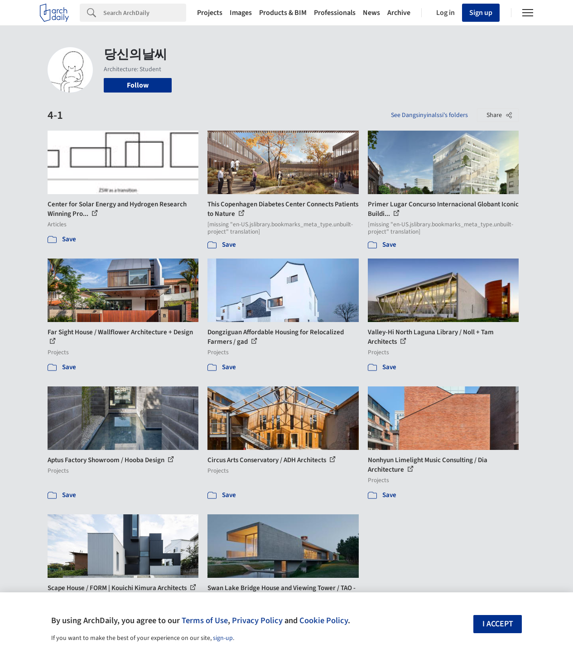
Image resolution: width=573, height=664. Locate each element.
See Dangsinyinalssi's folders (429, 115)
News (371, 12)
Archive (398, 12)
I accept (497, 624)
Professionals (335, 12)
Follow (138, 85)
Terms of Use (205, 620)
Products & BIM (283, 12)
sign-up (223, 638)
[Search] (144, 13)
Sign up (480, 13)
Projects (209, 12)
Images (241, 12)
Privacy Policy (257, 620)
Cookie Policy (323, 620)
